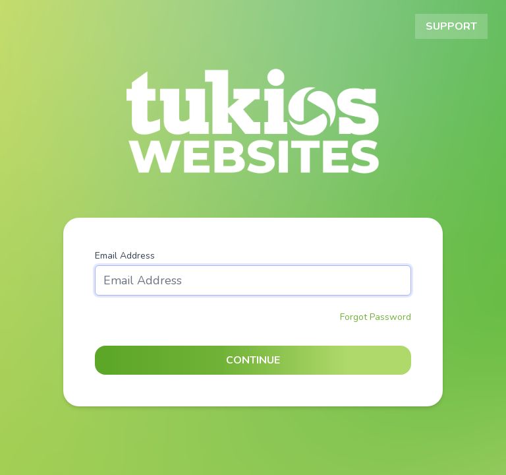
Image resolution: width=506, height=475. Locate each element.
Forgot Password (375, 317)
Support (451, 26)
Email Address (125, 255)
